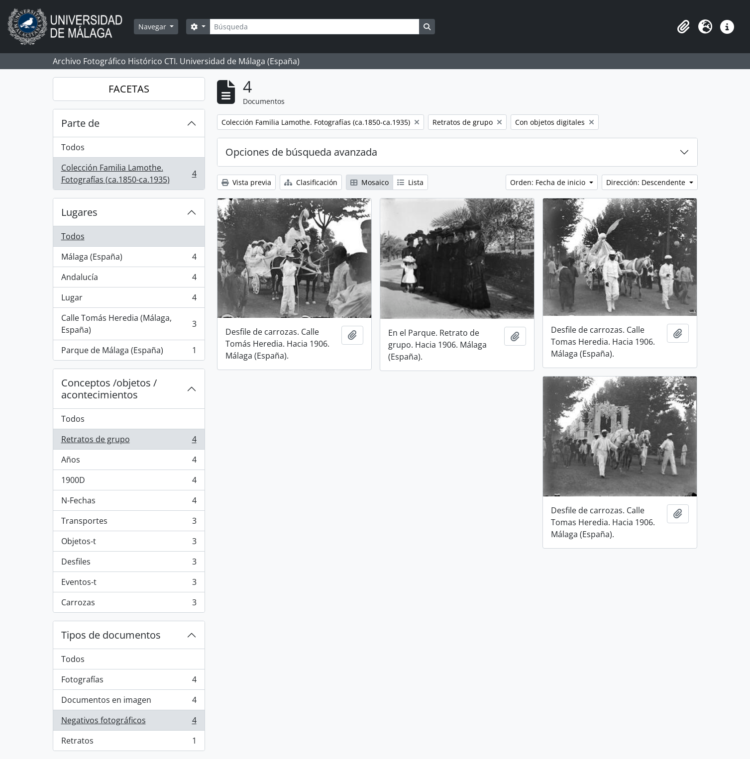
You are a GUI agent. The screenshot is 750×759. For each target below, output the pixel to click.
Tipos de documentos (111, 635)
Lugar (129, 299)
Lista (410, 182)
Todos (73, 147)
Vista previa (246, 182)
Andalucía (129, 279)
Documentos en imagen (129, 702)
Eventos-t (129, 584)
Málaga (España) (129, 259)
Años (129, 462)
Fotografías (129, 681)
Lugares (79, 212)
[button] (683, 27)
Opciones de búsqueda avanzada (301, 152)
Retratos (129, 743)
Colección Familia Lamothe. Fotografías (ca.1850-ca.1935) (129, 173)
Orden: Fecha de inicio (548, 182)
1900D (129, 482)
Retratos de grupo (129, 441)
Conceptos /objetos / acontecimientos (109, 388)
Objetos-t (129, 543)
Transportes (129, 523)
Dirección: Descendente (646, 182)
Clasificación (310, 182)
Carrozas (129, 604)
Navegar (153, 26)
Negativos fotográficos (129, 722)
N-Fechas (129, 502)
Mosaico (369, 182)
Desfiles (129, 564)
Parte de (80, 123)
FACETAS (128, 88)
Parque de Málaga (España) (129, 352)
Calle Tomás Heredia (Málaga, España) (129, 323)
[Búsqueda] (315, 26)
